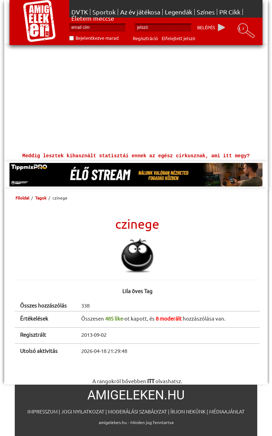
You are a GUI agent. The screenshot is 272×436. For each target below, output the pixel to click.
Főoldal (22, 198)
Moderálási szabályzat (137, 411)
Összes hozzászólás (43, 305)
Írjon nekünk (188, 411)
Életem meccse (92, 18)
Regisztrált (33, 334)
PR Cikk (229, 12)
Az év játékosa (140, 12)
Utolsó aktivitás (39, 350)
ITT (150, 381)
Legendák (178, 12)
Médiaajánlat (227, 411)
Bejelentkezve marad (97, 38)
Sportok (104, 12)
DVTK (79, 12)
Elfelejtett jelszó (178, 38)
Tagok (40, 198)
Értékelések (34, 318)
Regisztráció (145, 38)
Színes (206, 12)
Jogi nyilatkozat (82, 411)
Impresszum (42, 411)
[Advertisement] (136, 98)
